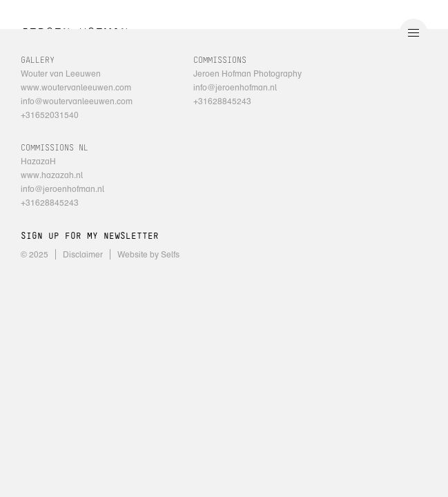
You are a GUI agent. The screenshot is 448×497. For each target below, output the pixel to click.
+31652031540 (50, 115)
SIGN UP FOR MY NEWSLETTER (90, 236)
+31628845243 (222, 101)
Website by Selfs (148, 254)
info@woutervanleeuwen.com (77, 101)
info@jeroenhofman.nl (235, 87)
